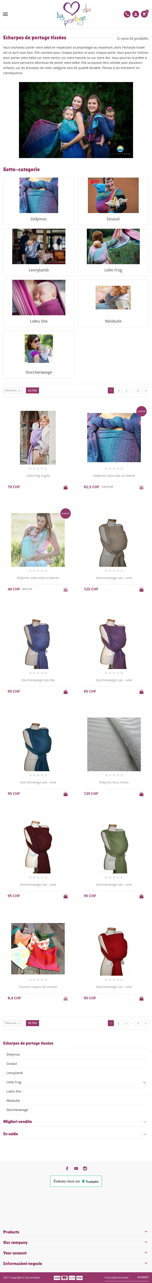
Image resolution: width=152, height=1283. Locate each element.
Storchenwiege (17, 1110)
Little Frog (13, 1082)
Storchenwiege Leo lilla (37, 680)
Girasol (11, 1063)
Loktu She (13, 1091)
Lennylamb (14, 1073)
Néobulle (13, 1100)
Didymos (13, 1054)
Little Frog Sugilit (38, 476)
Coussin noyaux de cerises (38, 987)
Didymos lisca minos (114, 782)
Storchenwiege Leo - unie (114, 578)
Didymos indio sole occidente (114, 476)
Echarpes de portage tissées (28, 1043)
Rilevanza (14, 390)
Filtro (32, 390)
